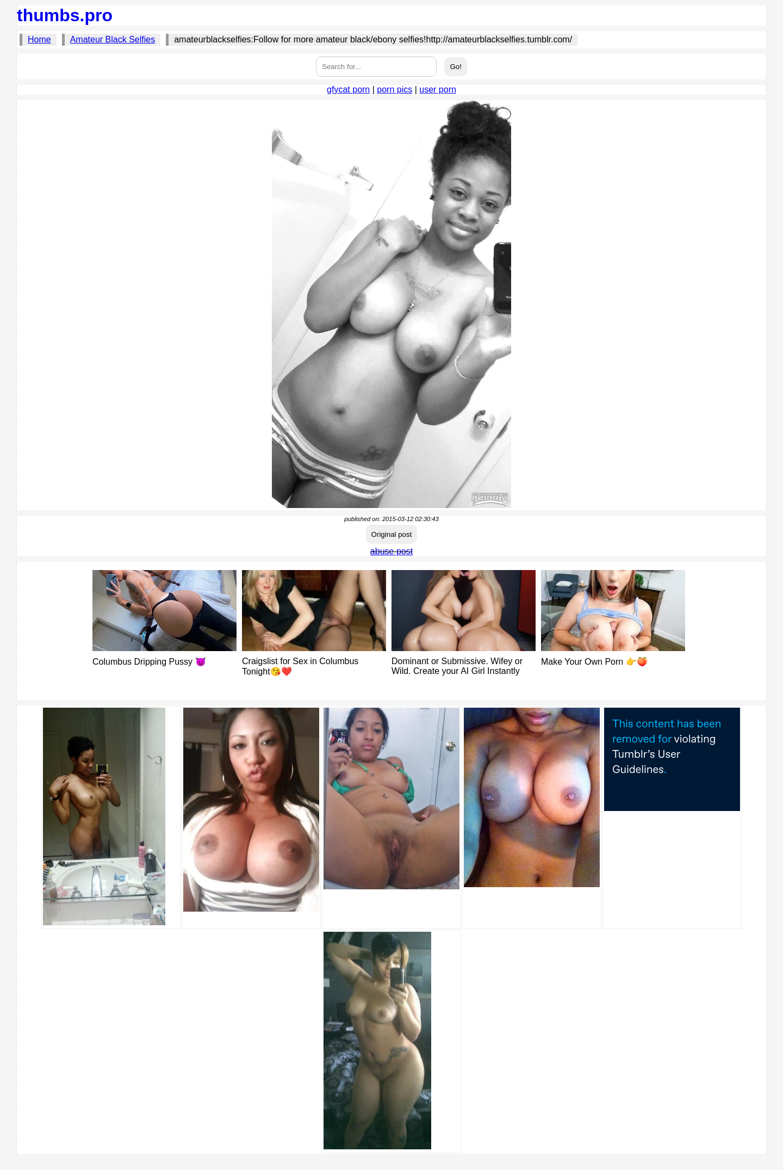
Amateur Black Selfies (113, 39)
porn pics (394, 89)
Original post (391, 534)
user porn (437, 89)
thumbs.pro (65, 15)
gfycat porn (348, 89)
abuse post (391, 551)
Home (39, 39)
